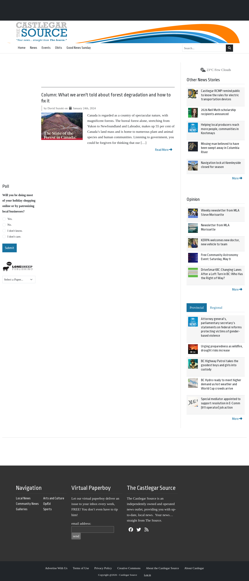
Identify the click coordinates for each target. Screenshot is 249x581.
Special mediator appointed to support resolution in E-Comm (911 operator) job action (221, 403)
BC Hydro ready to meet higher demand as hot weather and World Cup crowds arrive (221, 384)
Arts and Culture (53, 498)
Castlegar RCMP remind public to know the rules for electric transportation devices (220, 95)
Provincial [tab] (197, 307)
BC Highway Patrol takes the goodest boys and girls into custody (219, 365)
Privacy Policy (103, 568)
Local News (23, 498)
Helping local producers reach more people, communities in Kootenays (220, 129)
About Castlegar (194, 568)
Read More (163, 150)
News (33, 48)
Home (21, 48)
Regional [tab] (216, 307)
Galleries (21, 509)
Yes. (9, 218)
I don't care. (14, 236)
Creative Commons (128, 568)
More (237, 178)
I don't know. (15, 230)
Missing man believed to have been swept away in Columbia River (220, 148)
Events (46, 48)
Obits (58, 48)
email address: (81, 523)
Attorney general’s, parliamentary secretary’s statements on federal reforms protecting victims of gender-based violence (221, 327)
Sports (47, 509)
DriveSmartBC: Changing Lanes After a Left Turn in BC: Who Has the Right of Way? (222, 274)
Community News (27, 504)
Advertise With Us (56, 568)
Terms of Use (81, 568)
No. (9, 224)
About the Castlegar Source (162, 568)
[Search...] (204, 48)
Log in (147, 574)
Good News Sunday (79, 48)
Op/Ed (47, 504)
